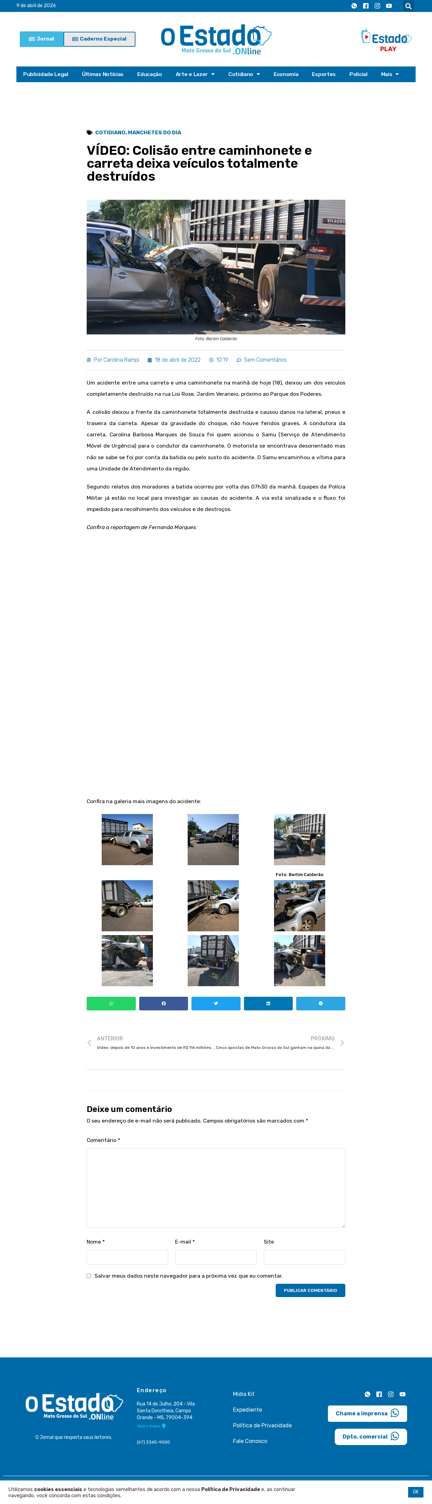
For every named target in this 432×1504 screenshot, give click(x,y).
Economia (289, 74)
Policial (363, 74)
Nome (96, 1246)
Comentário (103, 1144)
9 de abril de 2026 (36, 6)
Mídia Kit (244, 1399)
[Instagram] (377, 6)
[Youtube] (389, 6)
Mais (395, 74)
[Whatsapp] (354, 6)
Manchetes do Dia (156, 133)
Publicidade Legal (46, 74)
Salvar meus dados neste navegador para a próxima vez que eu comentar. (189, 1281)
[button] (408, 6)
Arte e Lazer (197, 74)
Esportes (328, 74)
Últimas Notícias (104, 74)
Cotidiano (247, 74)
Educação (151, 74)
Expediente (247, 1415)
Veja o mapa (151, 1431)
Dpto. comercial (371, 1441)
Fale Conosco (250, 1446)
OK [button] (416, 1492)
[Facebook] (366, 6)
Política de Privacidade (262, 1430)
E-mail (185, 1246)
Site (269, 1246)
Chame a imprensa (367, 1418)
